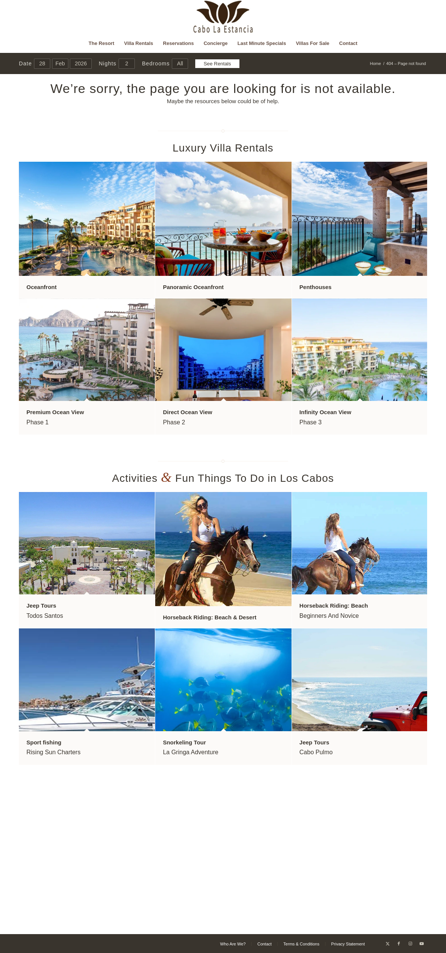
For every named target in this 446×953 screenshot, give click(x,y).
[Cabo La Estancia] (223, 17)
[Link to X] (387, 943)
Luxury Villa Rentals (223, 148)
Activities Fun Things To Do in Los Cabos (223, 478)
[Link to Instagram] (410, 943)
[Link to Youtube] (421, 943)
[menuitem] (101, 43)
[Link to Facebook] (398, 943)
